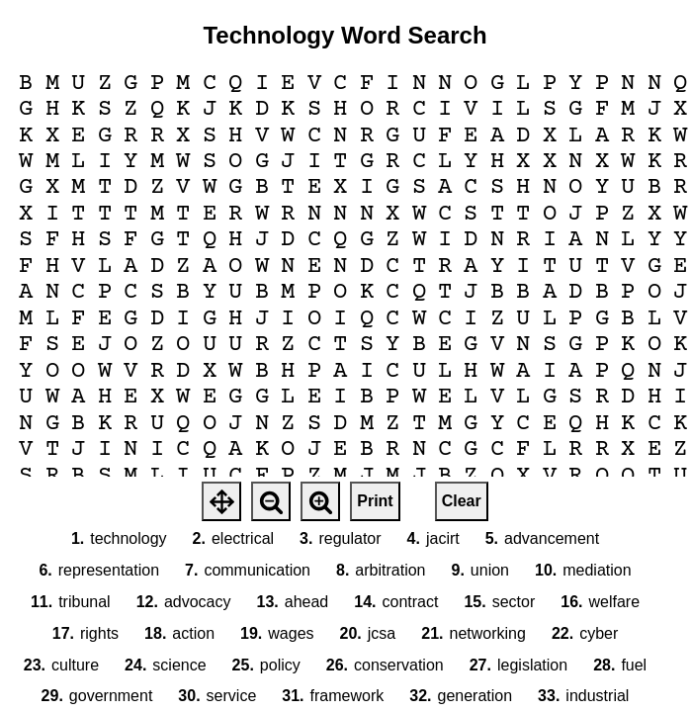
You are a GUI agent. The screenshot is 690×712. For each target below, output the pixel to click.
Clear (461, 500)
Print (374, 500)
